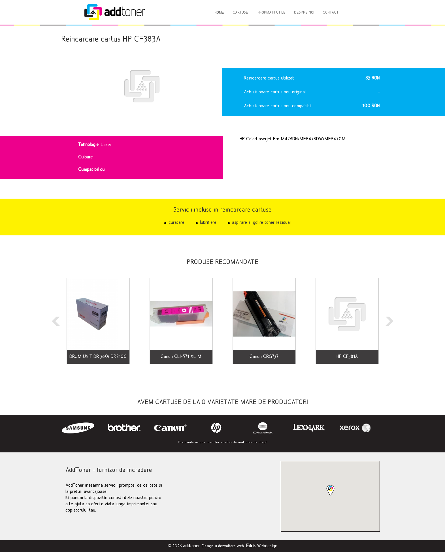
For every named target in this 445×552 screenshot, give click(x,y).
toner (191, 546)
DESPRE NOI (304, 12)
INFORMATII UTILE (271, 12)
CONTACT (330, 12)
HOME (219, 12)
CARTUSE (240, 12)
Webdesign (261, 546)
